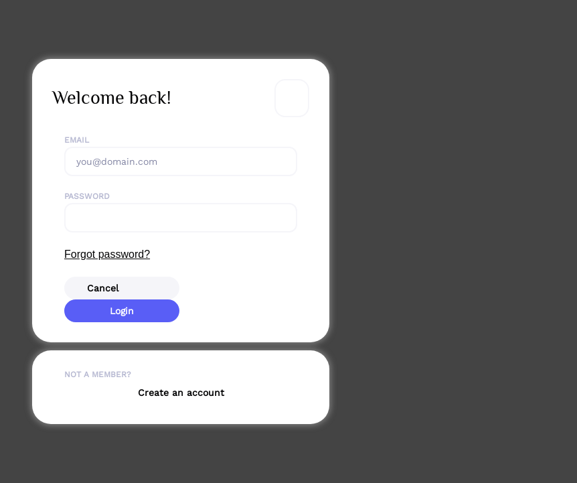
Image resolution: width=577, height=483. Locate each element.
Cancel (102, 288)
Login (122, 310)
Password (87, 196)
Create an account (181, 392)
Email (76, 140)
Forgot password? (107, 254)
